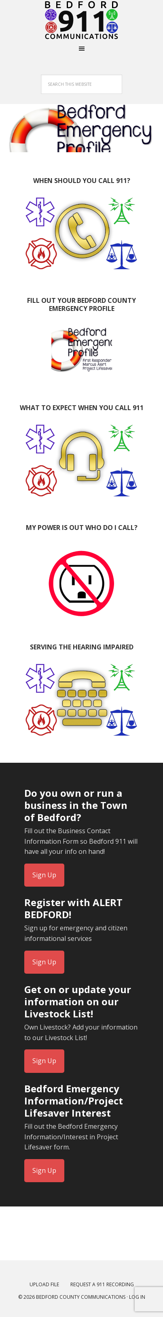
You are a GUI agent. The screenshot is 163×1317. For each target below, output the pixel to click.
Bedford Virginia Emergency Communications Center (81, 20)
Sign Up (44, 874)
